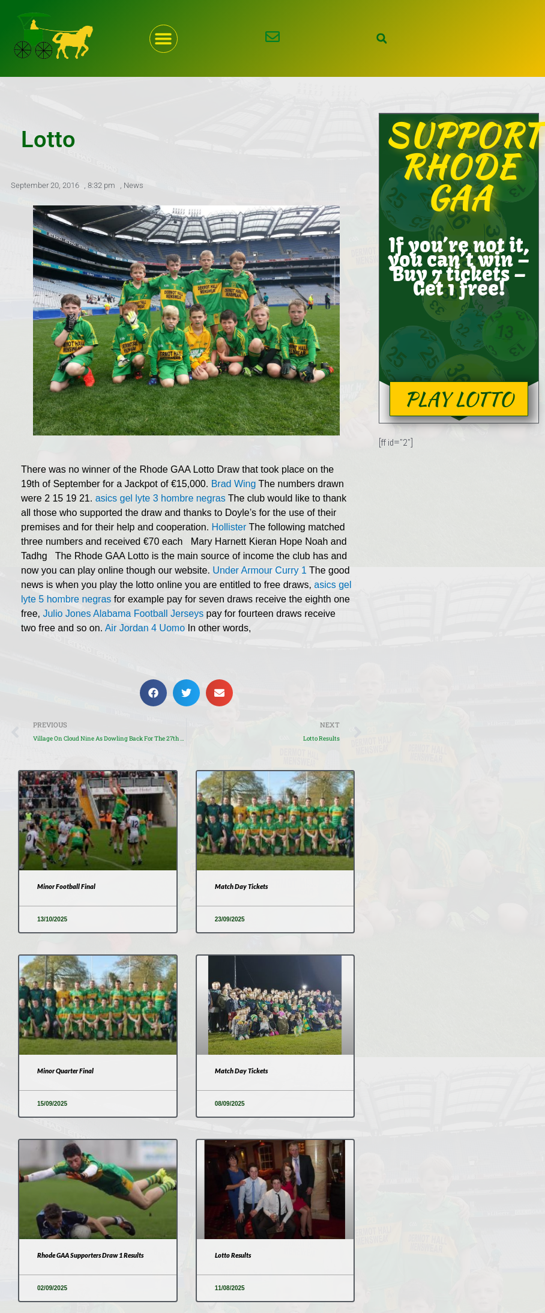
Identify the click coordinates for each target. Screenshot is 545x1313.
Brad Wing (233, 483)
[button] (163, 39)
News (133, 184)
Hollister (229, 526)
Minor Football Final (67, 886)
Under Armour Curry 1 (259, 570)
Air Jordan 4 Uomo (145, 627)
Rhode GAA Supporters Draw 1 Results (95, 1255)
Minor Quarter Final (67, 1071)
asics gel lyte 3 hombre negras (160, 498)
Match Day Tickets (242, 886)
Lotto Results (234, 1255)
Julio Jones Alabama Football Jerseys (123, 613)
